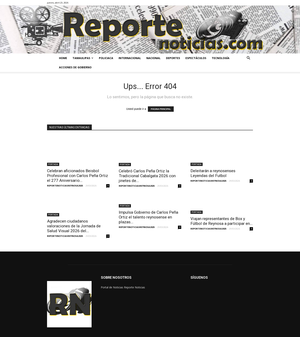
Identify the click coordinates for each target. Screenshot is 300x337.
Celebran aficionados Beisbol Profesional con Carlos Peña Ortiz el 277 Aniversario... (77, 168)
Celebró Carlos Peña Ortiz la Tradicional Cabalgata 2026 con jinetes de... (147, 168)
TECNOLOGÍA (220, 58)
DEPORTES (173, 58)
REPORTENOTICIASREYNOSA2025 (65, 177)
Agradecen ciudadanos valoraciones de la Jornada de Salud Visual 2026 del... (74, 218)
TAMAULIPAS (82, 58)
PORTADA (53, 156)
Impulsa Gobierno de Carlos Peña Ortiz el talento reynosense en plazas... (148, 209)
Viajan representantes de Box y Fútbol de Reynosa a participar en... (221, 213)
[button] (248, 58)
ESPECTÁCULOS (195, 58)
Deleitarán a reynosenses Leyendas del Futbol (212, 168)
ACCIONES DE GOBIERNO (75, 67)
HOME (63, 58)
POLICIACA (106, 58)
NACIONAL (153, 58)
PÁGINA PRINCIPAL (161, 109)
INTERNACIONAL (130, 58)
